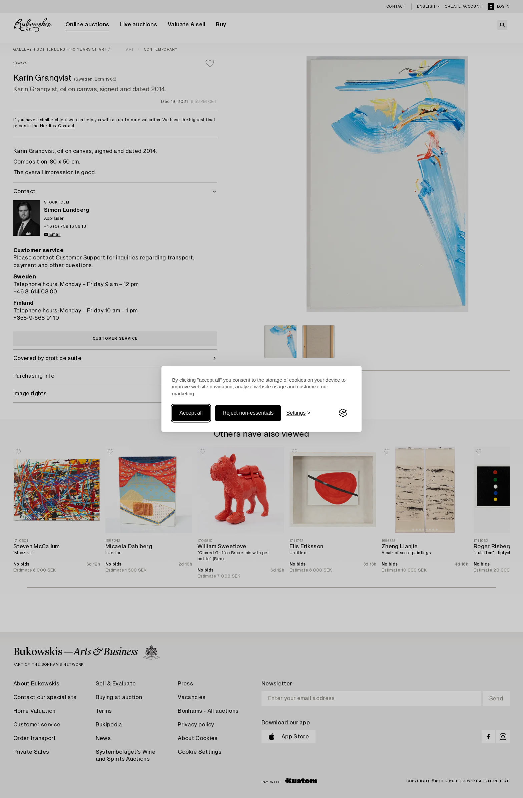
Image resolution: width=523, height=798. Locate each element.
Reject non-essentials (248, 413)
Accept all (190, 413)
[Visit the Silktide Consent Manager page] (343, 413)
